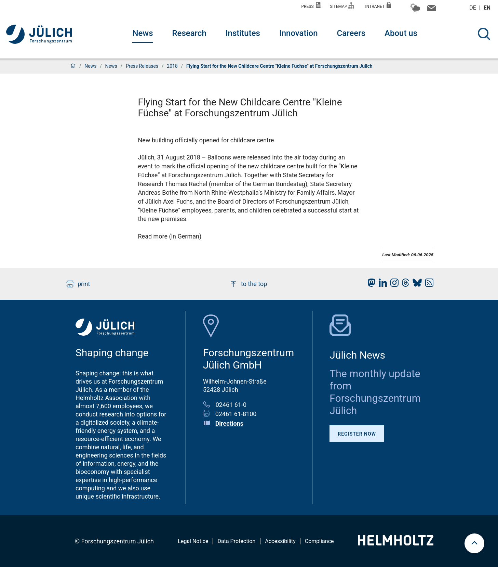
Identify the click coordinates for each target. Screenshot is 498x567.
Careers (351, 33)
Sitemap (342, 5)
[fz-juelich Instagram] (393, 284)
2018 (172, 66)
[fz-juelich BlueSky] (415, 284)
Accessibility (280, 541)
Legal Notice (193, 541)
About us (401, 33)
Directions (229, 423)
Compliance (319, 541)
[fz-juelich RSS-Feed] (427, 284)
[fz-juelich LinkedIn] (381, 284)
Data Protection (236, 541)
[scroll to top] (474, 543)
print (78, 284)
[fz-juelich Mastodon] (369, 284)
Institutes (243, 33)
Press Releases (142, 66)
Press (311, 5)
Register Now (357, 434)
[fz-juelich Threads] (404, 284)
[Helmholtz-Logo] (395, 543)
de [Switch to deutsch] (473, 7)
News (142, 33)
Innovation (298, 33)
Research (189, 33)
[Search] (484, 34)
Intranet (378, 5)
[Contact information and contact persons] (430, 9)
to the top (248, 284)
